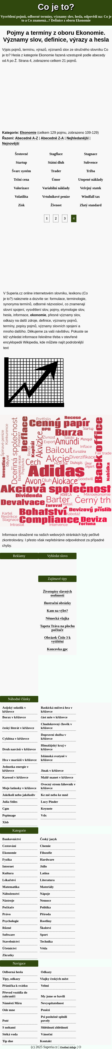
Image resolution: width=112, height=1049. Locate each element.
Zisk (21, 205)
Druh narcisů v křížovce (19, 749)
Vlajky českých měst (54, 979)
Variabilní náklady (56, 188)
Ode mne (8, 1010)
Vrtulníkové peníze (56, 196)
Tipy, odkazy (11, 979)
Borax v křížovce (14, 717)
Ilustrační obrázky (57, 603)
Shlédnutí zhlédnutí (54, 1027)
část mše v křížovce (54, 717)
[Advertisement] (56, 97)
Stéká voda (10, 1034)
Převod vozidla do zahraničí (14, 994)
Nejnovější (10, 143)
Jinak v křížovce (52, 770)
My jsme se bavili (53, 996)
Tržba (90, 171)
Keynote (46, 808)
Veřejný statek (90, 188)
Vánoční (46, 1034)
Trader (56, 171)
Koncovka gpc (57, 649)
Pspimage (9, 815)
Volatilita (21, 196)
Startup (21, 162)
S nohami (8, 1027)
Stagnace (90, 154)
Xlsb (5, 822)
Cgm (5, 808)
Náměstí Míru (12, 1003)
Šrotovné (21, 154)
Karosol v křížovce (15, 777)
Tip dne (7, 1041)
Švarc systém (21, 171)
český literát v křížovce (18, 728)
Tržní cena (21, 179)
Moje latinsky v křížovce (19, 788)
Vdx (44, 815)
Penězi (45, 1010)
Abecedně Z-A (52, 138)
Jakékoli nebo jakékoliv (18, 795)
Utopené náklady (90, 179)
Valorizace (21, 188)
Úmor (56, 179)
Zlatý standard (91, 205)
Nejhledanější (77, 138)
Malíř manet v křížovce (57, 777)
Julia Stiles (9, 801)
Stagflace (56, 154)
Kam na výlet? (57, 611)
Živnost (56, 205)
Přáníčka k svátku (15, 985)
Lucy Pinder (49, 801)
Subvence (91, 162)
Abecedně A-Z (26, 138)
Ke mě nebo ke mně (54, 795)
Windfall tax (90, 196)
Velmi (45, 985)
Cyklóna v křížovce (15, 738)
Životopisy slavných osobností (57, 593)
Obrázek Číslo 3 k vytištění (57, 639)
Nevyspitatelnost (52, 1003)
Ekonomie (28, 132)
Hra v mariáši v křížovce (19, 760)
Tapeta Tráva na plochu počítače (57, 628)
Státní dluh (56, 162)
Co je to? (56, 7)
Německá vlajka (57, 618)
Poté (5, 1020)
